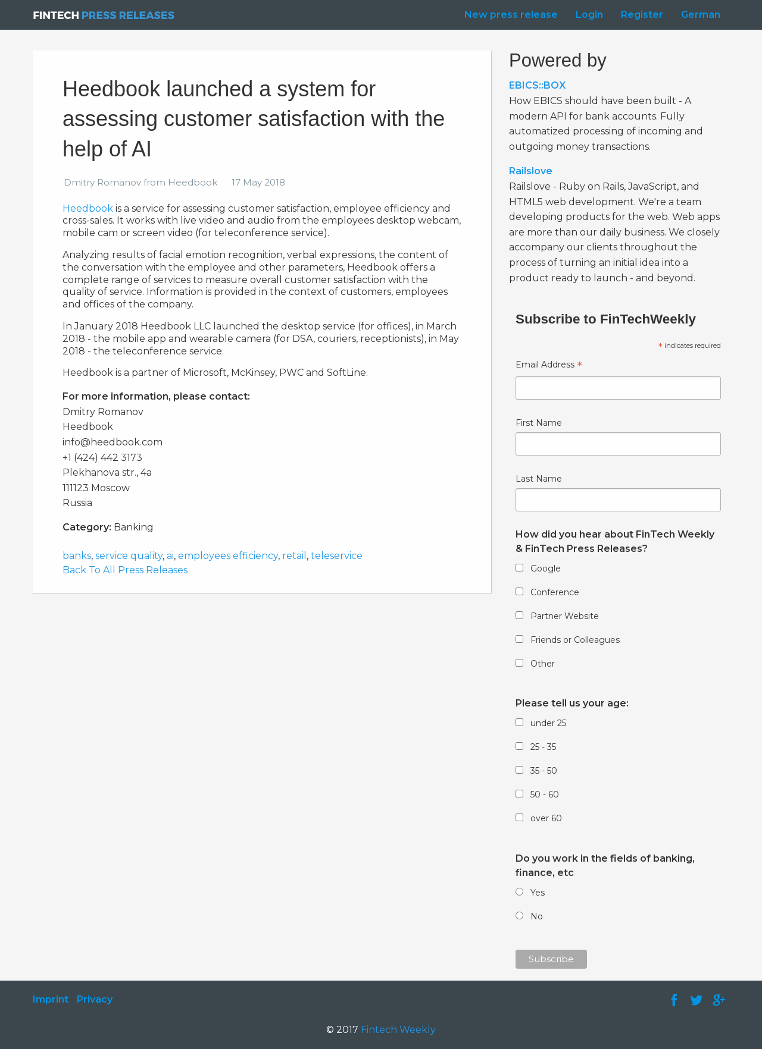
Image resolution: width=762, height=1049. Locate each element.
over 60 (546, 818)
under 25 (548, 723)
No (536, 916)
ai (170, 555)
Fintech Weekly (398, 1029)
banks (77, 555)
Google (545, 568)
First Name (539, 422)
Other (542, 663)
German (700, 14)
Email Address (549, 366)
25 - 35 (543, 747)
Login (589, 14)
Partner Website (564, 616)
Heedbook (88, 208)
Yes (537, 892)
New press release (511, 14)
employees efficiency (228, 555)
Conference (554, 592)
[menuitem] (508, 15)
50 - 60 (544, 794)
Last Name (539, 478)
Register (642, 14)
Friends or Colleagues (575, 640)
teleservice (337, 555)
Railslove (530, 171)
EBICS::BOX (537, 85)
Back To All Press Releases (125, 570)
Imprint (50, 999)
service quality (129, 555)
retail (294, 555)
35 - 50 (543, 770)
